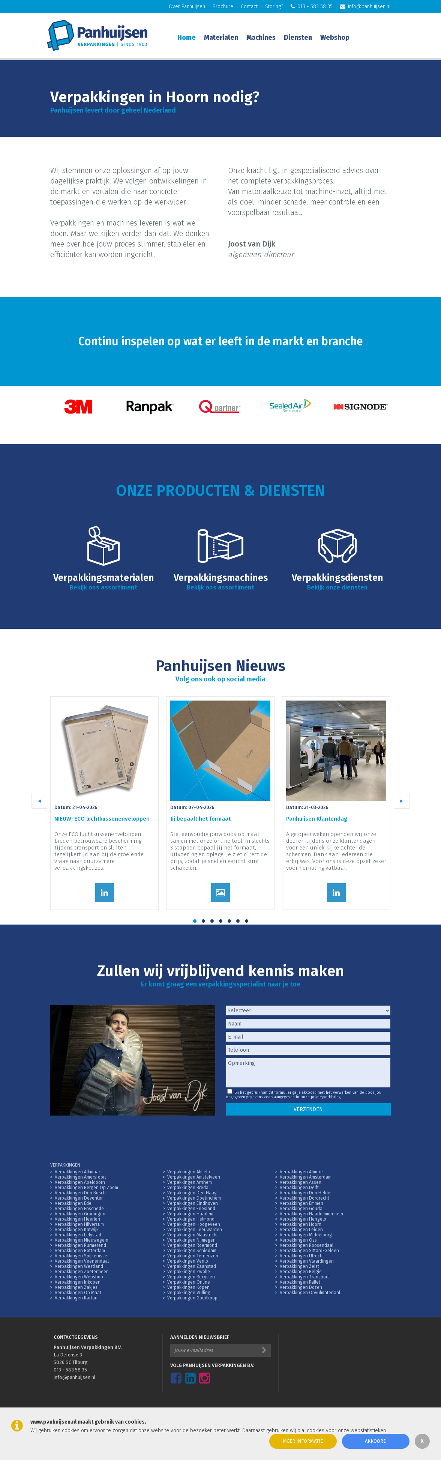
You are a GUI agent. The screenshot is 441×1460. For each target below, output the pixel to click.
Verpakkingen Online (188, 1282)
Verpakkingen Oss (298, 1240)
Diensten (298, 37)
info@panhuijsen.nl (365, 6)
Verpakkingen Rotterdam (80, 1250)
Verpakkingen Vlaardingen (307, 1261)
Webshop (335, 37)
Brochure (223, 6)
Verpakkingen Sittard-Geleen (309, 1250)
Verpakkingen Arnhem (189, 1182)
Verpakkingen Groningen (80, 1213)
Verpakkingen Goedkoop (192, 1298)
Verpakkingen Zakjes (76, 1287)
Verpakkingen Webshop (79, 1277)
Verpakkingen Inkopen (77, 1282)
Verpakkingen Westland (79, 1266)
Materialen (221, 37)
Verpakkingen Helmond (190, 1219)
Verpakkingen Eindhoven (192, 1203)
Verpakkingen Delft (299, 1187)
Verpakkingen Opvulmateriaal (310, 1292)
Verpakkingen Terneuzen (192, 1256)
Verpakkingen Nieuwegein (81, 1240)
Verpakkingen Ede (73, 1203)
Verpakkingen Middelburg (306, 1234)
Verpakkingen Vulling (188, 1292)
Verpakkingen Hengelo (303, 1219)
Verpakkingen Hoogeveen (193, 1224)
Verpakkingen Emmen (301, 1203)
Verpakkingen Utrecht (302, 1256)
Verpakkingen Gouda (301, 1208)
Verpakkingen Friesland (191, 1208)
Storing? (274, 6)
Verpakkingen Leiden (301, 1229)
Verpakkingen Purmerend (80, 1245)
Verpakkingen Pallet (300, 1282)
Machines (261, 37)
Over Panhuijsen (187, 6)
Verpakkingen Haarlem (190, 1213)
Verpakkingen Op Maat (78, 1292)
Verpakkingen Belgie (301, 1271)
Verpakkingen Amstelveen (193, 1177)
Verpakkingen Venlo (187, 1261)
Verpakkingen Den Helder (306, 1192)
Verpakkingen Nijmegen (191, 1240)
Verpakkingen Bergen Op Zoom (86, 1187)
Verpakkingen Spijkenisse (81, 1256)
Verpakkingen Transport (304, 1277)
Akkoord (376, 1441)
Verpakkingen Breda (187, 1187)
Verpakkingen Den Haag (192, 1192)
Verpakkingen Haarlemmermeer (312, 1213)
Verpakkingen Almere (301, 1171)
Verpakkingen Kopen (188, 1287)
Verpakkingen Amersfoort (80, 1177)
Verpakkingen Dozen (301, 1287)
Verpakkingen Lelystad (78, 1234)
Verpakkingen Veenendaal (82, 1261)
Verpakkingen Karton (76, 1298)
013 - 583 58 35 (312, 6)
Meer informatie (303, 1441)
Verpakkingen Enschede (79, 1208)
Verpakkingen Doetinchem (194, 1198)
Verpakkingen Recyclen (191, 1277)
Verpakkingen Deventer (79, 1198)
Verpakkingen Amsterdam (306, 1177)
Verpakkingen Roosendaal (306, 1245)
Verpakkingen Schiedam (191, 1250)
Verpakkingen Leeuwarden (194, 1229)
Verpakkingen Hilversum (79, 1224)
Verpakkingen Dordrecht (304, 1198)
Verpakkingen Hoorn (300, 1224)
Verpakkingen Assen (300, 1182)
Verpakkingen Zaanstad (191, 1266)
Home (186, 37)
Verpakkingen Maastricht (192, 1234)
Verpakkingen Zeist (299, 1266)
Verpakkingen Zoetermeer (81, 1271)
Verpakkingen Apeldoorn (80, 1182)
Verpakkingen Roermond (192, 1245)
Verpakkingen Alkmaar (77, 1171)
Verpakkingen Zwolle (188, 1271)
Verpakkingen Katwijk (77, 1229)
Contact (249, 6)
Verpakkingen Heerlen (77, 1219)
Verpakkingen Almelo (188, 1171)
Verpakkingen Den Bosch (80, 1192)
